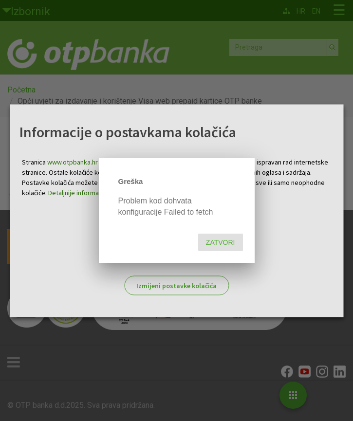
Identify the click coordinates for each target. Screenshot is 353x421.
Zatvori (220, 242)
